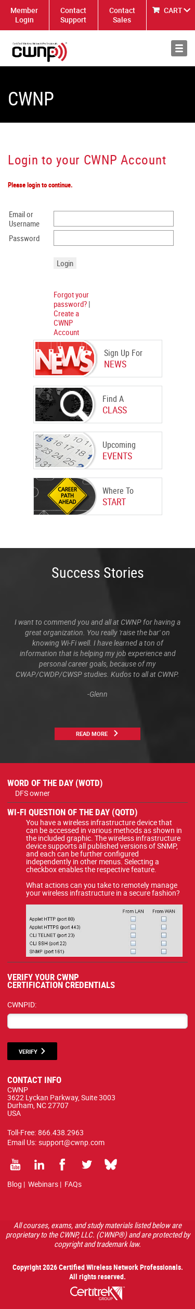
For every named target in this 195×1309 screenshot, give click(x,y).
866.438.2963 (61, 1132)
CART (173, 10)
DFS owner (32, 793)
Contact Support (73, 15)
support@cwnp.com (71, 1142)
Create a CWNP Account (66, 322)
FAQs (73, 1184)
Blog (14, 1184)
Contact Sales (122, 15)
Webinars (43, 1184)
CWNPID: (21, 1004)
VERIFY (28, 1051)
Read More (92, 733)
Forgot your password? (71, 299)
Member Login (24, 15)
